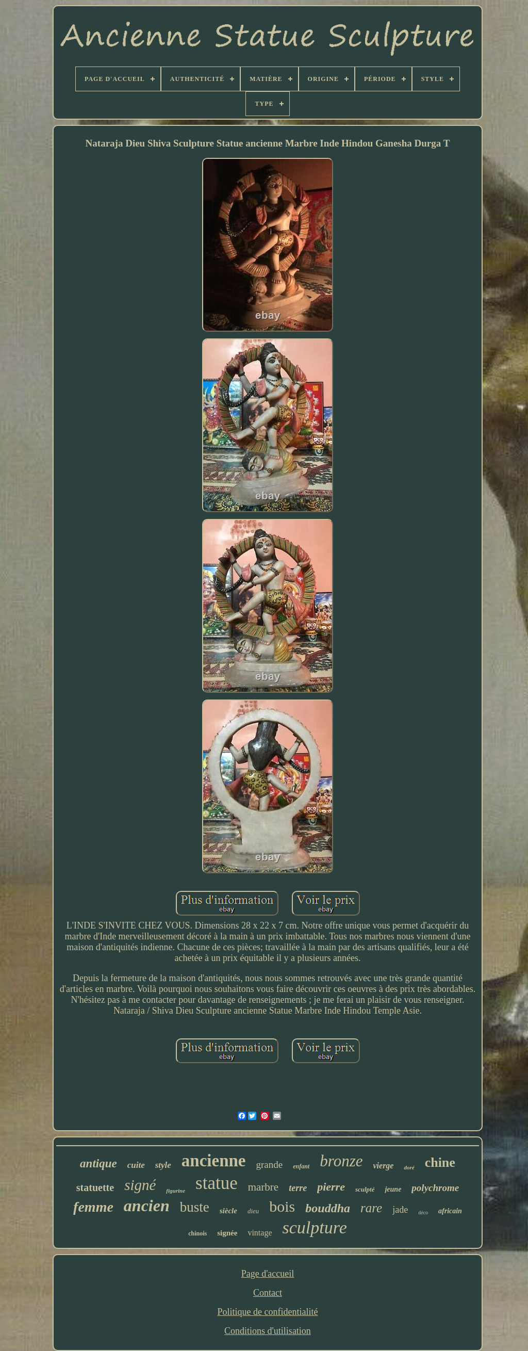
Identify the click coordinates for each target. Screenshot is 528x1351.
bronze (341, 1161)
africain (450, 1211)
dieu (253, 1211)
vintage (260, 1232)
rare (371, 1208)
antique (98, 1163)
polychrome (435, 1187)
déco (423, 1212)
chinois (197, 1233)
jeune (393, 1189)
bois (282, 1206)
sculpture (315, 1227)
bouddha (327, 1208)
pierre (331, 1186)
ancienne (214, 1160)
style (163, 1165)
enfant (301, 1166)
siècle (228, 1211)
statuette (95, 1187)
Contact (267, 1293)
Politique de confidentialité (268, 1312)
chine (440, 1162)
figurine (175, 1190)
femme (93, 1207)
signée (227, 1233)
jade (400, 1209)
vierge (383, 1165)
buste (194, 1207)
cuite (136, 1165)
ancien (147, 1205)
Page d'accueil (267, 1273)
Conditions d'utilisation (267, 1331)
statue (216, 1183)
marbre (263, 1187)
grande (269, 1164)
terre (298, 1188)
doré (409, 1167)
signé (140, 1185)
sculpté (365, 1189)
